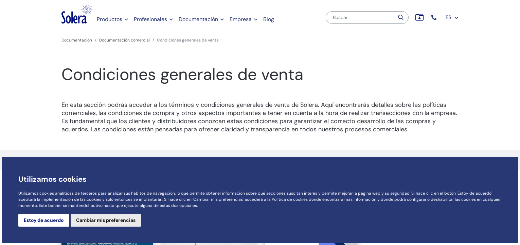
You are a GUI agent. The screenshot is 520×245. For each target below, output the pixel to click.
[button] (434, 17)
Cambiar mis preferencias (106, 220)
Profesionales (150, 19)
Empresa (241, 19)
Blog (268, 19)
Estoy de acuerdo (44, 220)
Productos (109, 19)
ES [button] (452, 17)
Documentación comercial (124, 40)
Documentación (198, 19)
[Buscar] (360, 17)
